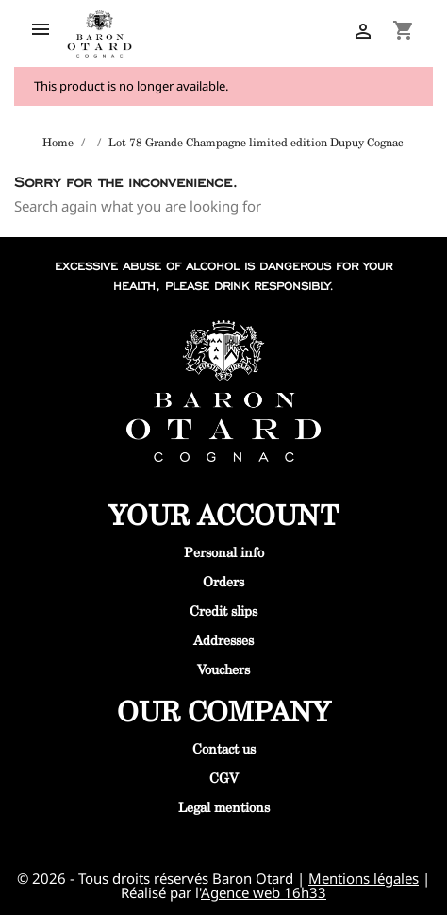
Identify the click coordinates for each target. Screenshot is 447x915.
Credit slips (223, 610)
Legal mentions (224, 807)
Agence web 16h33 (263, 892)
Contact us (224, 748)
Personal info (224, 552)
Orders (223, 581)
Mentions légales (363, 878)
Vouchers (223, 669)
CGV (224, 778)
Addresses (223, 640)
